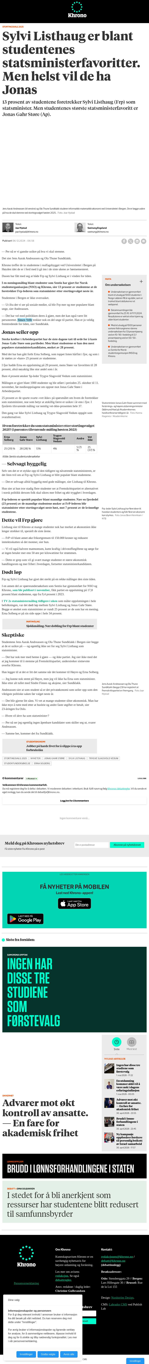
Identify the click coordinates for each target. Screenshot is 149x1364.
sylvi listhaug (77, 758)
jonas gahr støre (54, 758)
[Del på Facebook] (124, 241)
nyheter (35, 758)
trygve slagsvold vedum (103, 758)
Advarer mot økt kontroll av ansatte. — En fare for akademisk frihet (128, 1104)
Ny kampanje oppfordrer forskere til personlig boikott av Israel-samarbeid (129, 1139)
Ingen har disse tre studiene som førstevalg (128, 1068)
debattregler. (63, 1280)
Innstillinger (135, 1361)
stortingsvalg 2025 (15, 758)
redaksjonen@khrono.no (117, 1256)
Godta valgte (48, 1354)
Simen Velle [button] (24, 319)
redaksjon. (62, 1275)
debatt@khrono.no (113, 1260)
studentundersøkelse (17, 763)
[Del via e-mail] (143, 241)
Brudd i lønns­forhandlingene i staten (127, 1122)
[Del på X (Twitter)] (130, 241)
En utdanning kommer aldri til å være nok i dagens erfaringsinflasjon (128, 1085)
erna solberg (42, 763)
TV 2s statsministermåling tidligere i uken (30, 601)
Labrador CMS (118, 1304)
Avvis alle (69, 1354)
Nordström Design (122, 1297)
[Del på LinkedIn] (137, 241)
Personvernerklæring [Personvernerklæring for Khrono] (26, 1283)
